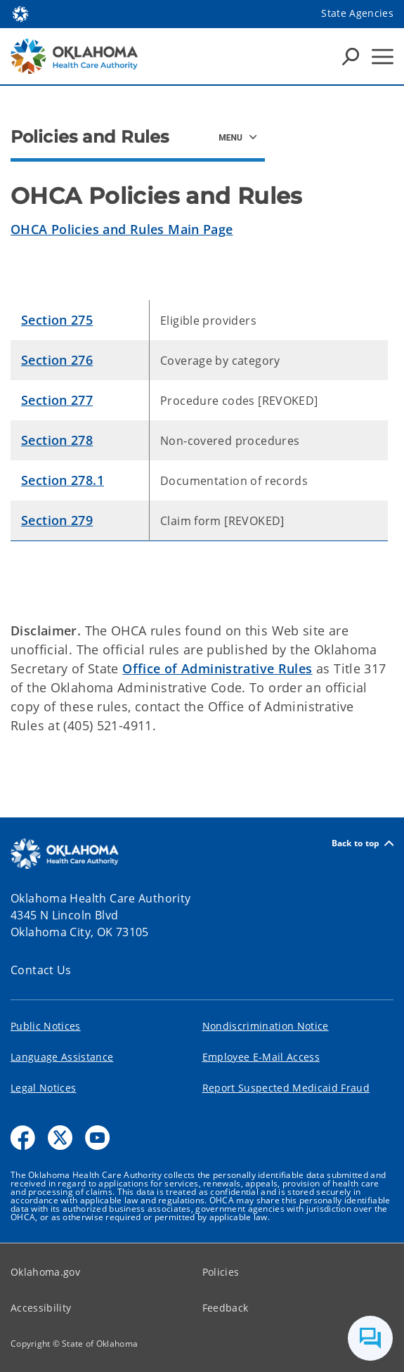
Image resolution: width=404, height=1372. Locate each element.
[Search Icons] (351, 56)
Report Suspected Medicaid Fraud (286, 1087)
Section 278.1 (62, 480)
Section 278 (57, 440)
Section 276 (57, 359)
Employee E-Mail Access (261, 1056)
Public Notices (46, 1026)
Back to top (362, 843)
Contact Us (41, 970)
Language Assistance (62, 1056)
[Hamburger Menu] (382, 56)
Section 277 (57, 399)
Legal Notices (43, 1087)
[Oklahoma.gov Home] (20, 13)
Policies (221, 1272)
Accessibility (41, 1307)
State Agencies (357, 13)
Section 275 (57, 319)
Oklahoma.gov (45, 1272)
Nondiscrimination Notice (265, 1026)
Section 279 (57, 520)
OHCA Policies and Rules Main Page (122, 229)
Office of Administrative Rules (217, 668)
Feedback (225, 1307)
